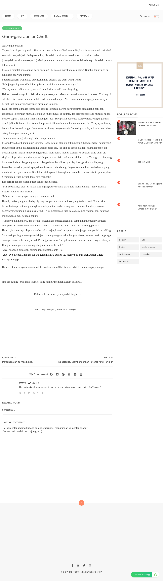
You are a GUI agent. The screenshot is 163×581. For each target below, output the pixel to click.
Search (145, 16)
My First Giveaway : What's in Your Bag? (147, 207)
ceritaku (145, 254)
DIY (22, 16)
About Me (154, 5)
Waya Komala (29, 383)
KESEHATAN (39, 16)
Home (8, 16)
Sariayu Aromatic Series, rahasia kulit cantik (149, 124)
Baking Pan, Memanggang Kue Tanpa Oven (150, 185)
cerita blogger (148, 247)
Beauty (122, 240)
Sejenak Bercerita (91, 572)
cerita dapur (124, 254)
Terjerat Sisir (144, 161)
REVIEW (83, 16)
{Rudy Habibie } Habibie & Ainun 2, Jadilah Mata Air (150, 141)
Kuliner (122, 247)
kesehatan (124, 261)
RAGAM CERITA (61, 16)
